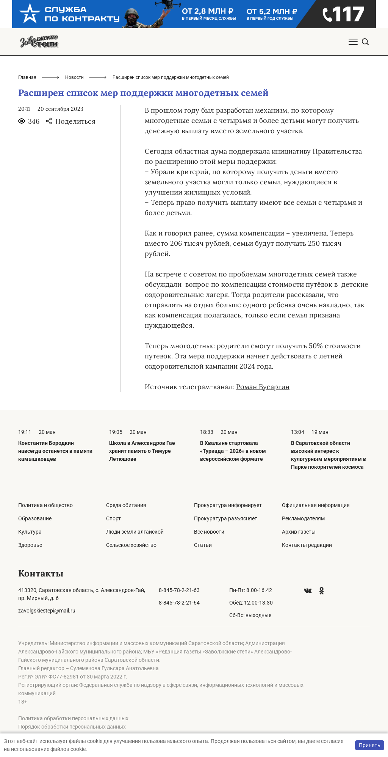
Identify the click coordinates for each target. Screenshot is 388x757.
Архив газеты (299, 532)
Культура (30, 532)
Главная (27, 77)
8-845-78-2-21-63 (179, 590)
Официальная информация (316, 505)
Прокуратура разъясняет (225, 518)
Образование (35, 518)
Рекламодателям (303, 518)
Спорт (113, 518)
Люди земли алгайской (135, 532)
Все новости (209, 532)
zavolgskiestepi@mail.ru (46, 611)
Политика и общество (45, 505)
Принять (369, 745)
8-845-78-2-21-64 (179, 603)
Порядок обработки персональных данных (72, 727)
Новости (74, 77)
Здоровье (30, 545)
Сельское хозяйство (131, 545)
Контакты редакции (307, 545)
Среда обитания (126, 505)
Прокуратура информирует (228, 505)
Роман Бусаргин (262, 386)
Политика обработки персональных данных (73, 718)
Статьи (203, 545)
